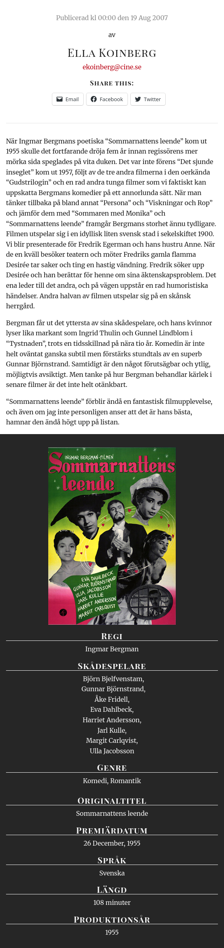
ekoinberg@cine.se (112, 67)
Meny (208, 14)
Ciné (25, 14)
